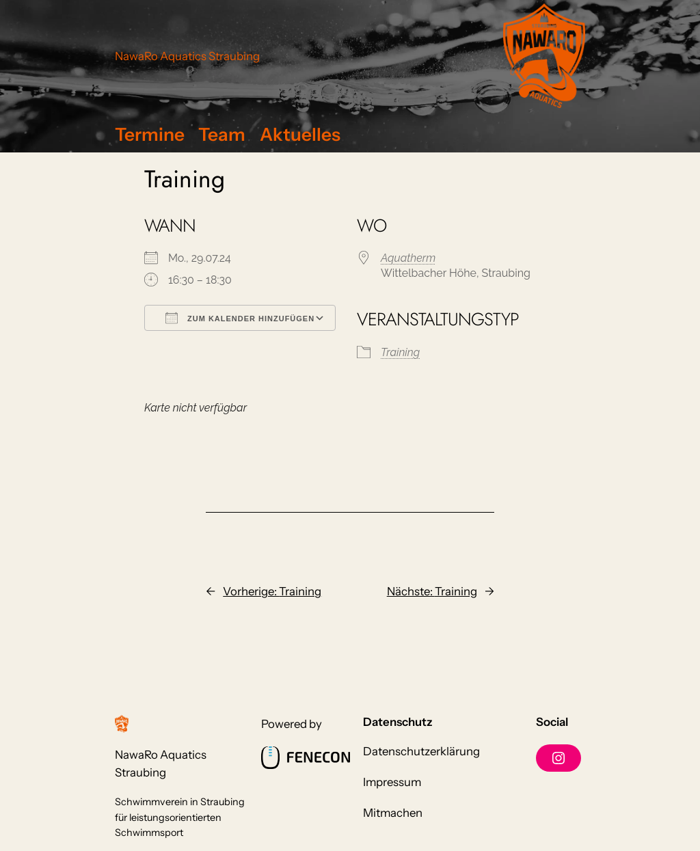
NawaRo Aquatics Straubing (187, 56)
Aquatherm (408, 258)
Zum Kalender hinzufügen (239, 318)
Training (400, 352)
